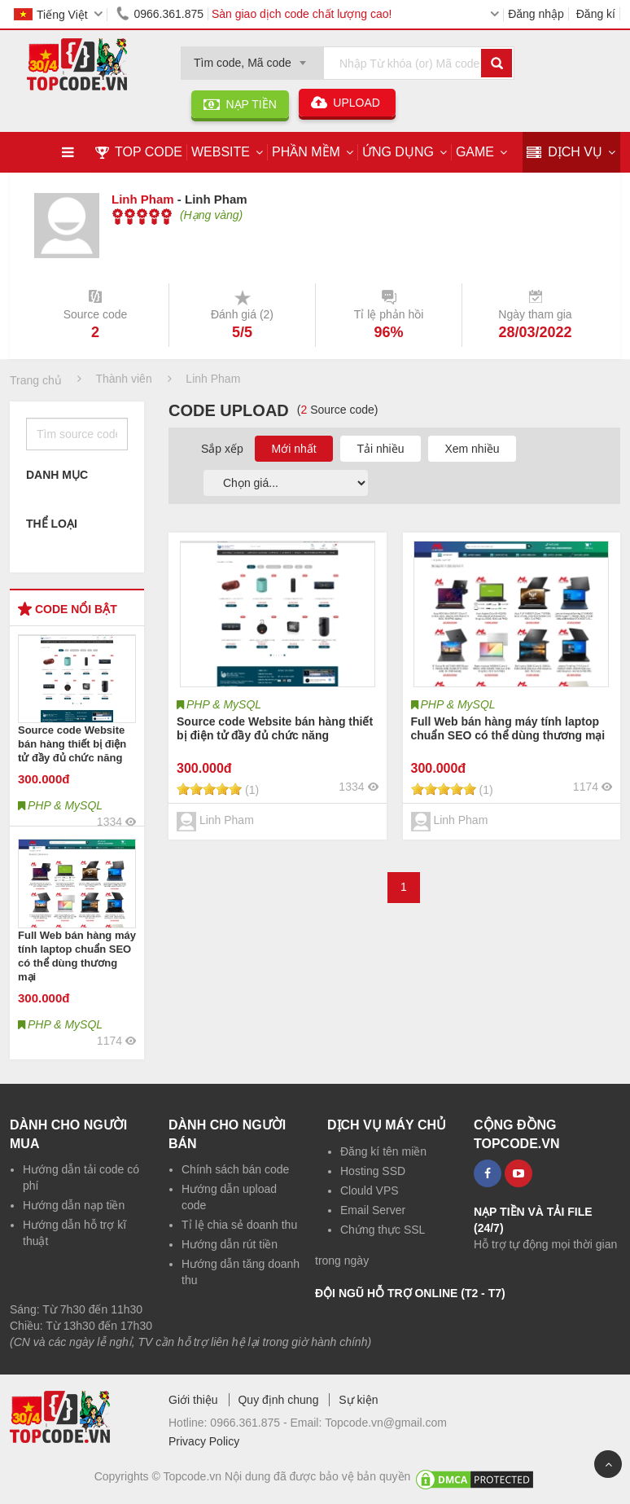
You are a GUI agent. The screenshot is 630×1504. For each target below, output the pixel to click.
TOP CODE (138, 152)
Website (220, 152)
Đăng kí (595, 13)
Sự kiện (358, 1399)
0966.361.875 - (250, 1422)
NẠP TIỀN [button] (240, 104)
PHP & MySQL (223, 704)
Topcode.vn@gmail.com (386, 1422)
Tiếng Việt (51, 14)
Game (475, 152)
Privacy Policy (203, 1441)
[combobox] (252, 57)
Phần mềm (306, 152)
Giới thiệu (193, 1399)
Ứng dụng (398, 152)
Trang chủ (36, 380)
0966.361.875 (157, 13)
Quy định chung (278, 1399)
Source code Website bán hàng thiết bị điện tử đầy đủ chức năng (72, 744)
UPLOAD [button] (347, 102)
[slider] (142, 216)
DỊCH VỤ (564, 152)
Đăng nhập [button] (536, 13)
